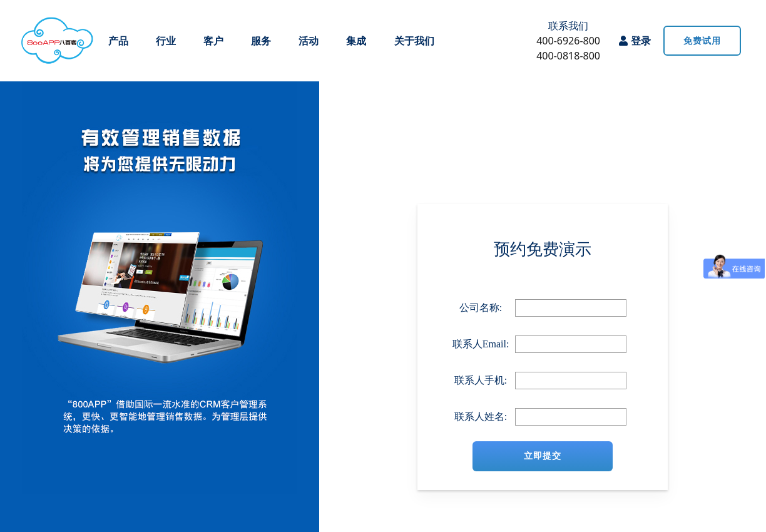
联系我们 (568, 26)
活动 (309, 41)
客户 (213, 41)
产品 (118, 41)
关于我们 (414, 41)
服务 (261, 41)
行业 (166, 41)
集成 (356, 41)
